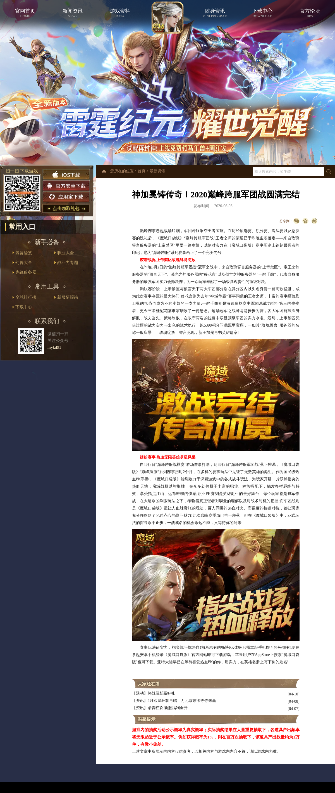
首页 (141, 171)
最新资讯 (157, 171)
